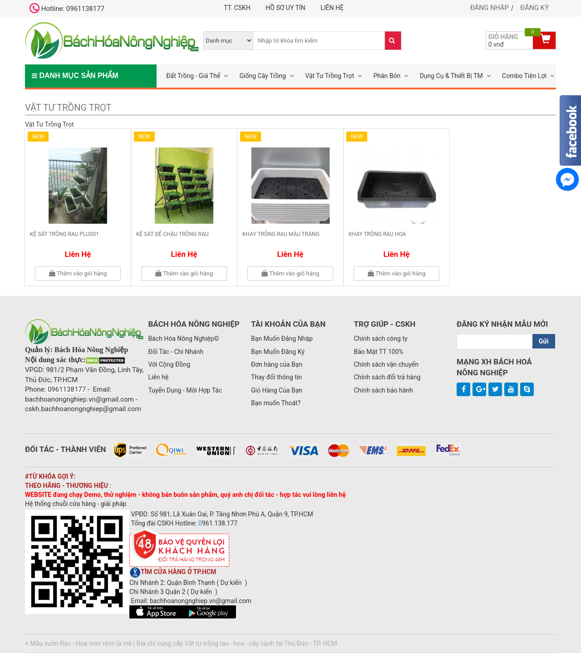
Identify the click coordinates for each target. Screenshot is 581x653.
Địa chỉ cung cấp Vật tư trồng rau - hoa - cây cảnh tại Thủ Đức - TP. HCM (237, 643)
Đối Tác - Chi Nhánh (175, 351)
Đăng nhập (489, 8)
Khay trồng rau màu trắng (281, 234)
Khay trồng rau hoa (377, 234)
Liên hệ (332, 7)
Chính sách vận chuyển (386, 364)
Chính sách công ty (380, 338)
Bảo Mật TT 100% (378, 351)
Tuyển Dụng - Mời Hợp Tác (185, 390)
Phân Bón (386, 75)
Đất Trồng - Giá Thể (193, 75)
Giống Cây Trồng (262, 75)
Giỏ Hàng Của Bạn (276, 390)
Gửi (544, 341)
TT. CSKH (237, 7)
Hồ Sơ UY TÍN (285, 7)
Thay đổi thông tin (276, 377)
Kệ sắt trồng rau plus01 (64, 234)
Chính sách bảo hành (383, 390)
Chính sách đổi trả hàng (387, 377)
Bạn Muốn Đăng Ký (278, 351)
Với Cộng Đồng (169, 364)
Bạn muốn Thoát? (275, 403)
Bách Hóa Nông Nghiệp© (183, 338)
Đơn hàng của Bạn (276, 364)
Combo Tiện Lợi (524, 75)
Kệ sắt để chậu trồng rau (172, 234)
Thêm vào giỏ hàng (78, 273)
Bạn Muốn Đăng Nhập (282, 338)
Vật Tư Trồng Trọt (329, 75)
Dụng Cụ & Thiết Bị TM (451, 75)
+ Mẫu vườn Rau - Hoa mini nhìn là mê (78, 643)
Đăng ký (534, 8)
